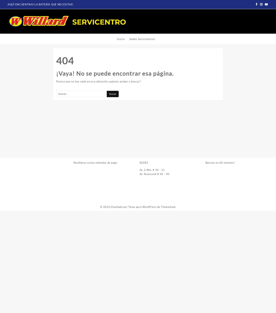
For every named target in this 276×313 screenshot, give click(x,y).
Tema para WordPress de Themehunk (152, 206)
